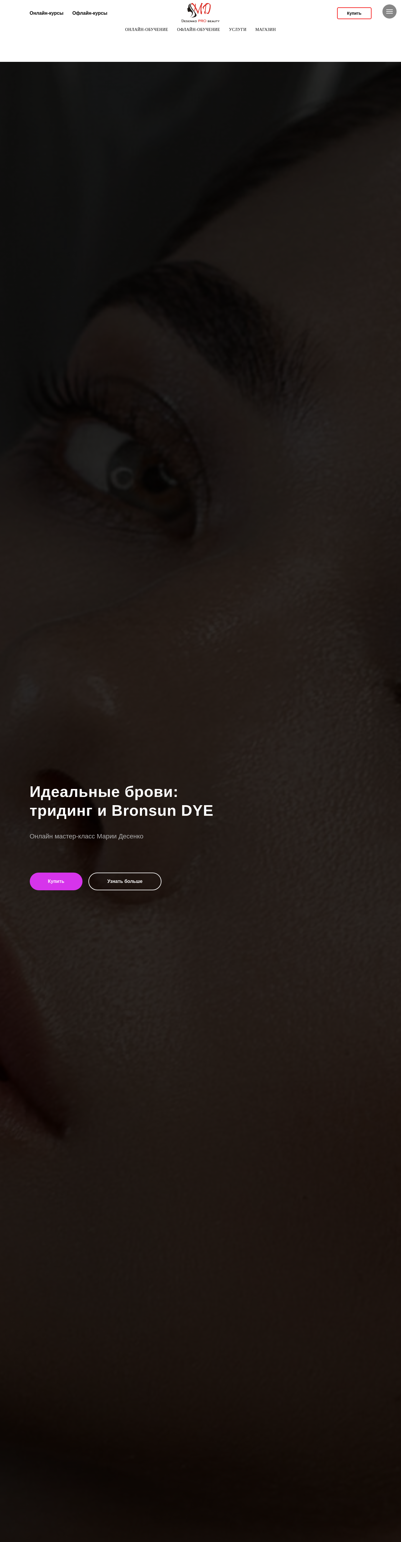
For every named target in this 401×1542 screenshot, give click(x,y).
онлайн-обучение (146, 29)
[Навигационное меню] (389, 11)
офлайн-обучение (198, 29)
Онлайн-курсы (47, 13)
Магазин (265, 29)
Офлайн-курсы (90, 13)
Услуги (238, 29)
